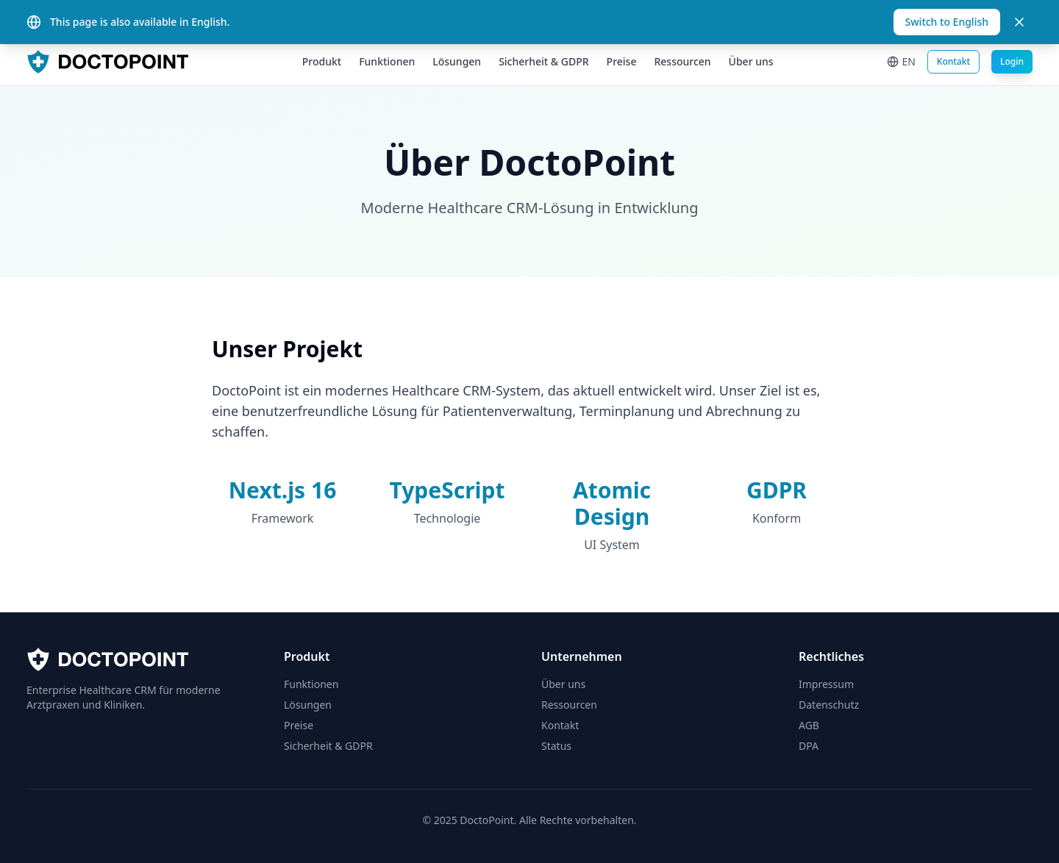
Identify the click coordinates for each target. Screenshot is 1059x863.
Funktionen (387, 61)
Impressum (826, 684)
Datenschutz (829, 705)
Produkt (321, 61)
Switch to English (946, 22)
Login (1012, 61)
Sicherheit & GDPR (543, 61)
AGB (809, 725)
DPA (809, 746)
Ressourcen (682, 61)
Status (556, 746)
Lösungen (456, 61)
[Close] (1019, 22)
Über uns (751, 61)
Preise (622, 61)
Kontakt (953, 61)
